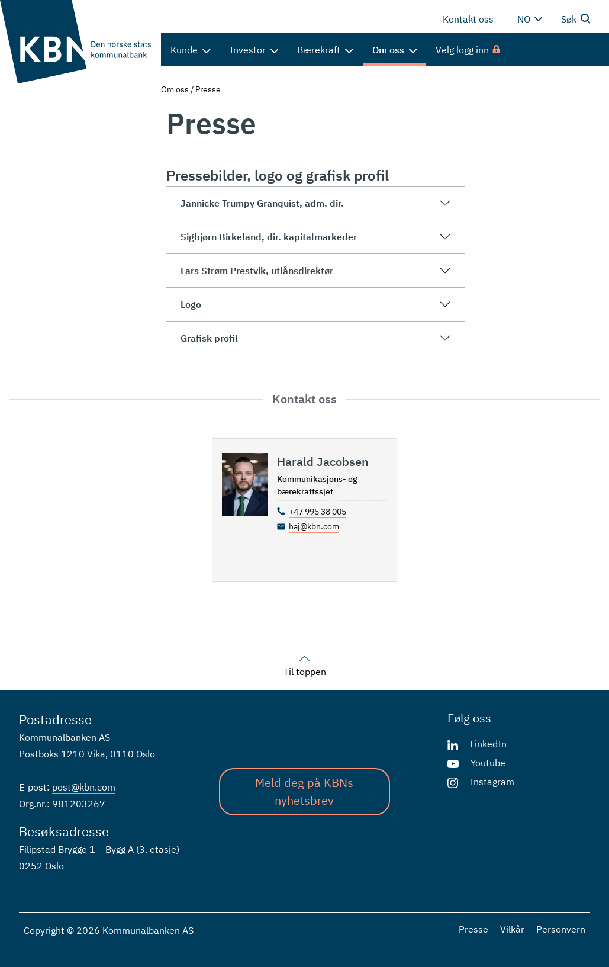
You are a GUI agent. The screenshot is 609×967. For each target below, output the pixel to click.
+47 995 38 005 (317, 511)
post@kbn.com (83, 787)
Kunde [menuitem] (190, 50)
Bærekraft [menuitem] (325, 50)
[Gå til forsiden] (76, 41)
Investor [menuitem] (254, 50)
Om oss (175, 89)
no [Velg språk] (529, 19)
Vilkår (512, 929)
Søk (576, 18)
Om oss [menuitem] (394, 50)
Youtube (488, 763)
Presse (473, 929)
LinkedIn (488, 744)
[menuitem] (468, 49)
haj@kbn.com (314, 526)
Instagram (492, 782)
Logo (316, 304)
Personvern (560, 929)
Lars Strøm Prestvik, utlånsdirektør (316, 271)
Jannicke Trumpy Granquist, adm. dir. (316, 203)
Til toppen (304, 664)
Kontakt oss (468, 19)
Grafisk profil (316, 338)
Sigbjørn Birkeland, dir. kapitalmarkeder (316, 237)
